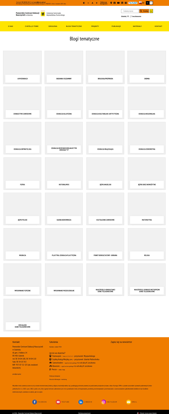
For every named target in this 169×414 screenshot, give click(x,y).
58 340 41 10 (25, 2)
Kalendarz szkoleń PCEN (58, 346)
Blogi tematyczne (74, 26)
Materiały (137, 26)
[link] (149, 3)
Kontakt (158, 26)
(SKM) (71, 358)
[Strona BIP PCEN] (141, 2)
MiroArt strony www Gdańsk (146, 411)
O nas (10, 26)
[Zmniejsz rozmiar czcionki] (88, 3)
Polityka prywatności (84, 411)
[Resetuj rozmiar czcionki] (92, 3)
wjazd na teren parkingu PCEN (76, 361)
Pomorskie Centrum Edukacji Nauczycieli (30, 411)
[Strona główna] (40, 13)
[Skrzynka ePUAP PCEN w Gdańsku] (132, 3)
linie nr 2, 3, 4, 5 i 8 (70, 355)
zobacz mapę (64, 367)
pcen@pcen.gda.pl (39, 2)
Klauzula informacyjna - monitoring (62, 376)
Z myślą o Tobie (31, 26)
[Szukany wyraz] (130, 11)
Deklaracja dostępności (103, 2)
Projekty (95, 26)
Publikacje (116, 26)
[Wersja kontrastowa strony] (84, 3)
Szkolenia (52, 26)
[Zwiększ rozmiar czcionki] (96, 3)
